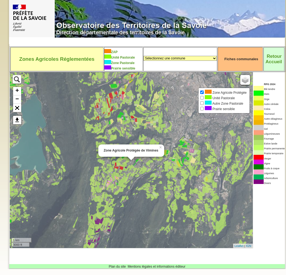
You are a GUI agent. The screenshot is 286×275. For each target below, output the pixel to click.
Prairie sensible (123, 68)
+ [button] (17, 91)
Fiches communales (241, 59)
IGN (248, 245)
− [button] (17, 99)
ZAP (114, 52)
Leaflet (239, 245)
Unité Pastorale (123, 57)
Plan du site (117, 266)
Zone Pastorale (123, 63)
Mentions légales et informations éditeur (156, 266)
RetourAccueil (274, 59)
